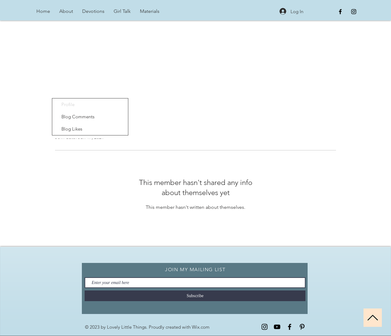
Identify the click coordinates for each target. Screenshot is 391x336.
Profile (68, 104)
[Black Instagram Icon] (353, 11)
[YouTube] (277, 327)
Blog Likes (71, 129)
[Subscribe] (195, 295)
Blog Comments (77, 117)
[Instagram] (265, 327)
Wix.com (201, 327)
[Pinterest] (302, 327)
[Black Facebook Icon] (340, 11)
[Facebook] (290, 327)
